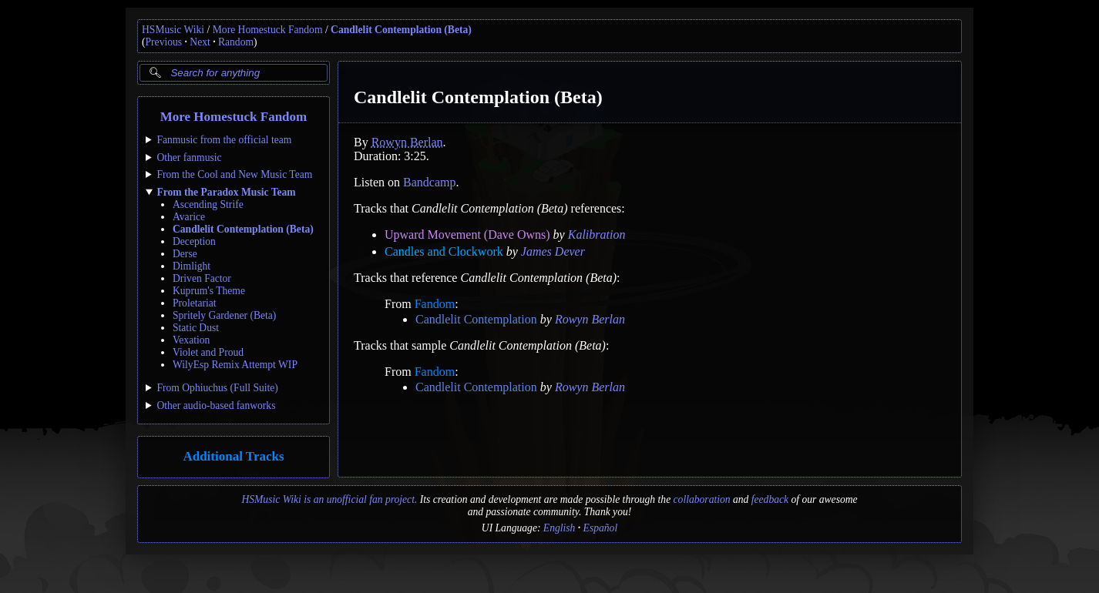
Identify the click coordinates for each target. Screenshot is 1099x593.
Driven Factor (202, 278)
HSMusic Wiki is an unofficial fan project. (329, 499)
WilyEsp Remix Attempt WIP (235, 364)
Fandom (435, 303)
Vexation (191, 340)
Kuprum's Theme (209, 290)
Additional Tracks (233, 456)
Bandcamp (429, 182)
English (559, 528)
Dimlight (191, 266)
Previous (164, 42)
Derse (185, 254)
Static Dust (196, 327)
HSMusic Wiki (173, 29)
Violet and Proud (208, 352)
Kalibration (597, 234)
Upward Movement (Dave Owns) (467, 234)
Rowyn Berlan (407, 142)
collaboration (702, 499)
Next (200, 42)
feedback (769, 499)
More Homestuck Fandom (268, 29)
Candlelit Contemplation (476, 319)
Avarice (189, 217)
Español (600, 528)
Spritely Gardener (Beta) (224, 315)
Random (236, 42)
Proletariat (195, 303)
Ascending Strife (208, 204)
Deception (194, 241)
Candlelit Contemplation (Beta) (401, 29)
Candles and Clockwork (444, 251)
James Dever (553, 251)
